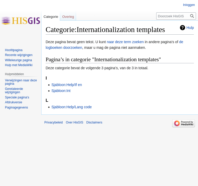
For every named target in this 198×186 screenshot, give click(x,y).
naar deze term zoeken (125, 42)
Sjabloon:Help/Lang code (71, 107)
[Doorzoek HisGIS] (176, 16)
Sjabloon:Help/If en (66, 85)
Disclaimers (94, 122)
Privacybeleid (53, 122)
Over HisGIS (74, 122)
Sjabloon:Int (60, 91)
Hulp (190, 28)
